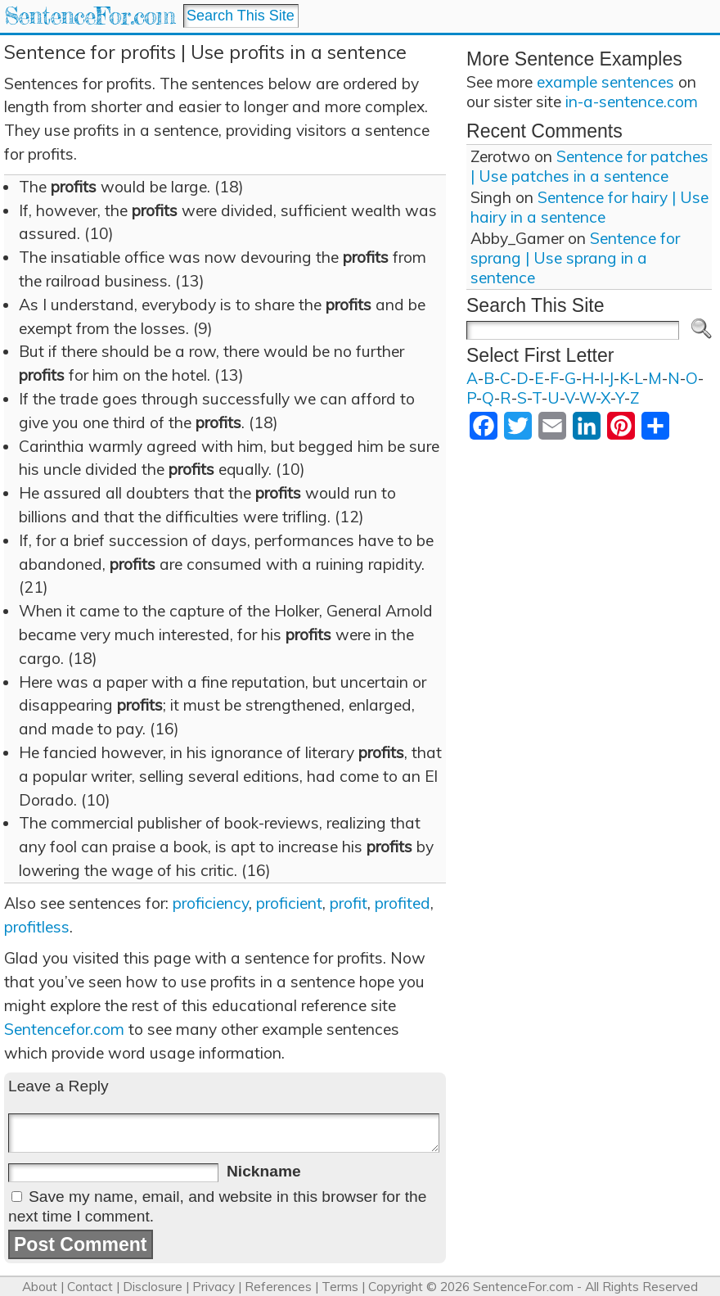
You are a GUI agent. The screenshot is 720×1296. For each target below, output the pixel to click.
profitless (37, 927)
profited (402, 903)
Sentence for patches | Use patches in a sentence (589, 166)
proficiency (211, 903)
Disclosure (152, 1286)
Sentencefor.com (64, 1029)
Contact (90, 1286)
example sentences (605, 82)
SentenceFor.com (89, 16)
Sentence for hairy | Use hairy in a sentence (589, 207)
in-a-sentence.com (631, 101)
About (39, 1286)
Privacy (213, 1286)
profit (348, 903)
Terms (340, 1286)
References (278, 1286)
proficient (289, 903)
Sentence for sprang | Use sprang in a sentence (575, 257)
